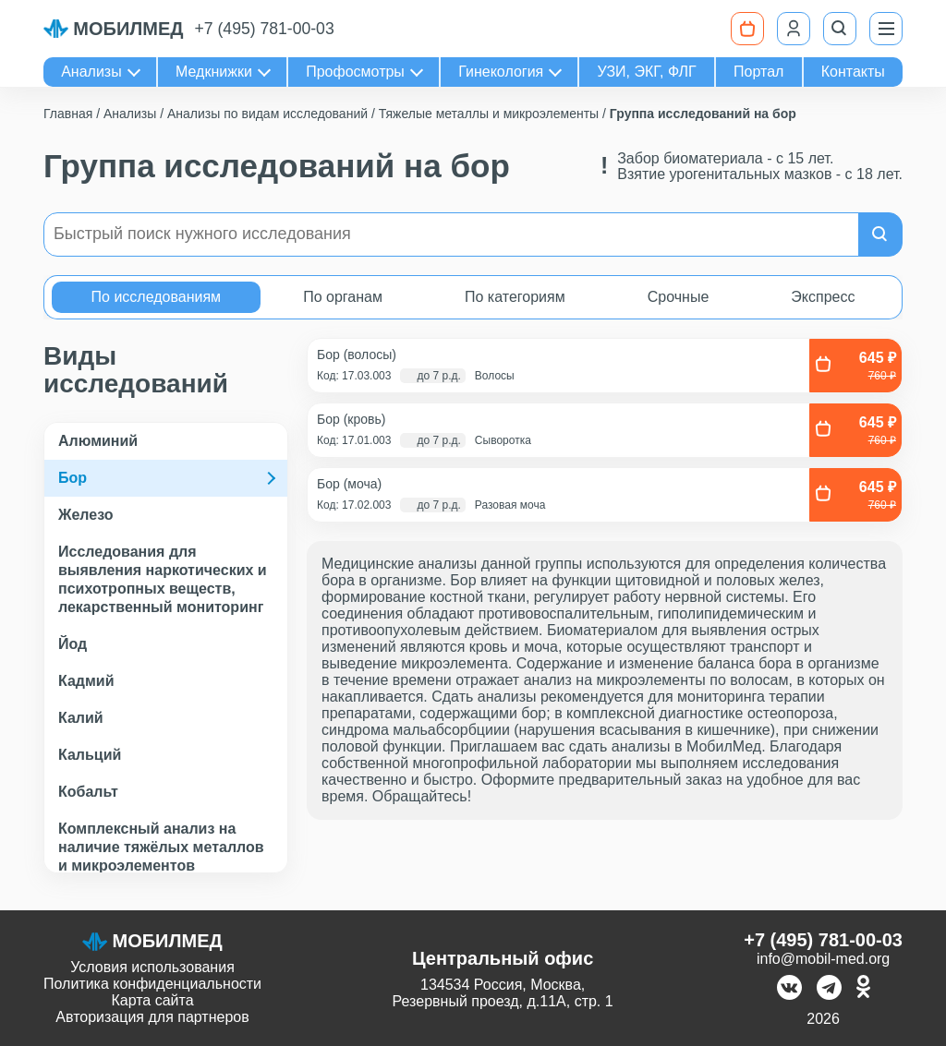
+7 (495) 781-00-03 (264, 28)
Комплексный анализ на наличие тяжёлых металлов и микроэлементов (161, 847)
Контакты (853, 71)
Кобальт (88, 792)
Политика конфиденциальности (152, 984)
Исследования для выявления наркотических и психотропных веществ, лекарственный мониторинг (162, 579)
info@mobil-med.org (823, 959)
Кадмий (86, 681)
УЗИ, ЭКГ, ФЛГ (647, 71)
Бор (72, 478)
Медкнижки (214, 71)
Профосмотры (355, 71)
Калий (80, 718)
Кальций (89, 755)
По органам (342, 297)
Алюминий (98, 441)
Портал (758, 71)
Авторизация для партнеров (152, 1017)
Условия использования (152, 967)
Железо (86, 515)
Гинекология (500, 71)
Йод (72, 644)
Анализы (91, 71)
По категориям (515, 297)
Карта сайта (152, 1000)
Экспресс (823, 297)
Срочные (679, 297)
